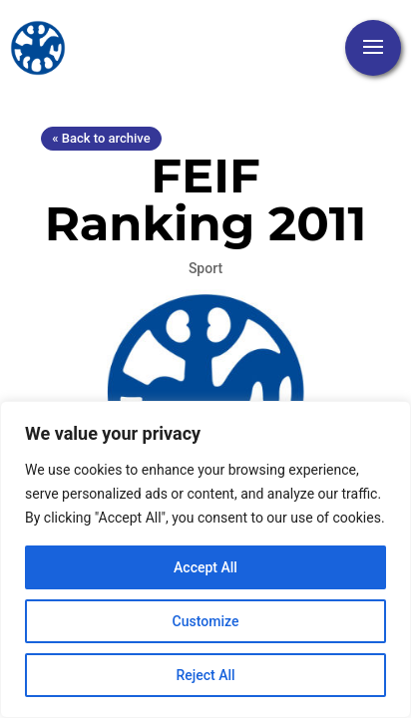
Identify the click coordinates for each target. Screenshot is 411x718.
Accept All (205, 567)
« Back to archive (101, 138)
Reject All (205, 675)
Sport (205, 268)
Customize (206, 621)
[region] (205, 559)
